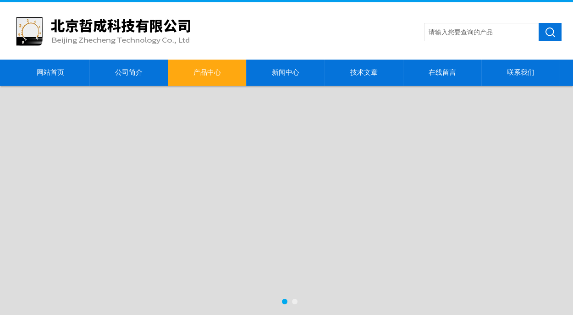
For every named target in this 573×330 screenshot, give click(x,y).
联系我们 (520, 72)
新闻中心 (285, 72)
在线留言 (442, 72)
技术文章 (364, 72)
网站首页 (50, 72)
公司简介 (129, 72)
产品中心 (207, 72)
